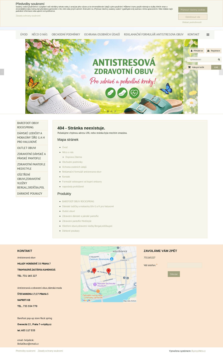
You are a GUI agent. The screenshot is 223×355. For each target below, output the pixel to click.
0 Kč (216, 67)
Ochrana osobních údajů (102, 34)
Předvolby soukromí (25, 350)
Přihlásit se (197, 50)
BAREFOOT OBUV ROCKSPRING (78, 201)
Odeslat (174, 274)
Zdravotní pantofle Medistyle (76, 221)
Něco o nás (40, 34)
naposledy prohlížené (73, 186)
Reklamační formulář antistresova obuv (153, 34)
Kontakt (193, 34)
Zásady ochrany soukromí (50, 350)
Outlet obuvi (68, 211)
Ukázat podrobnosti (192, 22)
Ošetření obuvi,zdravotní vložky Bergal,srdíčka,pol (87, 225)
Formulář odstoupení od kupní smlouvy (82, 181)
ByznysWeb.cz (199, 350)
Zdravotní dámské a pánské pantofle (80, 216)
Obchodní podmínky (66, 34)
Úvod (24, 34)
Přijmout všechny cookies (193, 9)
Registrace (213, 50)
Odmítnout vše (192, 16)
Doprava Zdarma (73, 157)
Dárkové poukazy (70, 230)
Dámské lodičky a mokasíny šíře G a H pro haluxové (88, 206)
